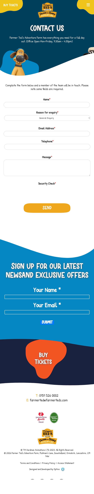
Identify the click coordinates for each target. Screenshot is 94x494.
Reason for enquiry (47, 112)
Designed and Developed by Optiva (47, 469)
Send (47, 208)
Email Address (47, 128)
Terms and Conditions (30, 463)
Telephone (47, 141)
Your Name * (47, 290)
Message (47, 157)
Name (46, 99)
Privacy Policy (48, 463)
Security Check (47, 183)
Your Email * (47, 305)
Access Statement (66, 463)
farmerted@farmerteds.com (49, 400)
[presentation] (22, 191)
